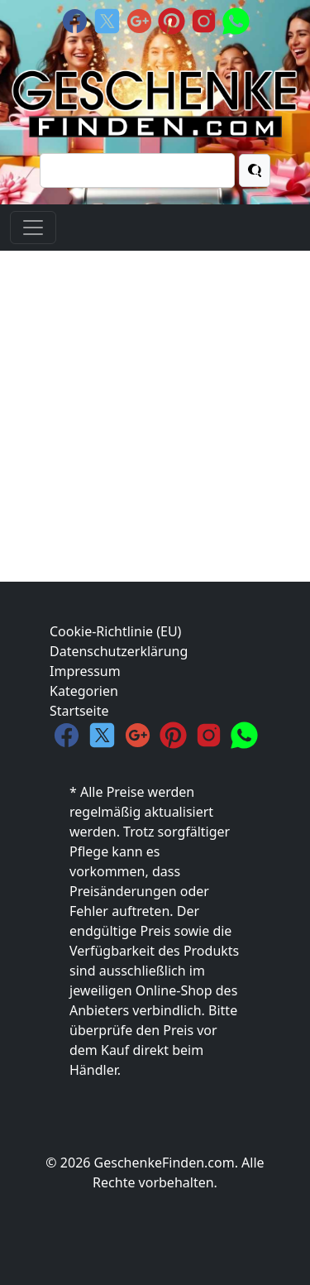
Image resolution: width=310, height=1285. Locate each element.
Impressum (85, 671)
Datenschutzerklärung (119, 651)
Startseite (79, 711)
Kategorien (84, 691)
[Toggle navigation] (33, 227)
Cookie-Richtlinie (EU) (115, 631)
